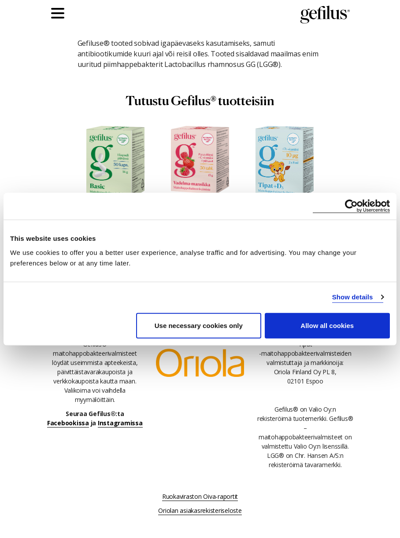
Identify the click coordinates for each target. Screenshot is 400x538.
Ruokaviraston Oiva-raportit (200, 496)
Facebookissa (68, 423)
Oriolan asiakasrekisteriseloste (199, 510)
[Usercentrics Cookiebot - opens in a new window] (351, 206)
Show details (352, 297)
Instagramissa (120, 423)
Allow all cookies (327, 325)
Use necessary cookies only (199, 325)
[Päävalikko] (60, 14)
